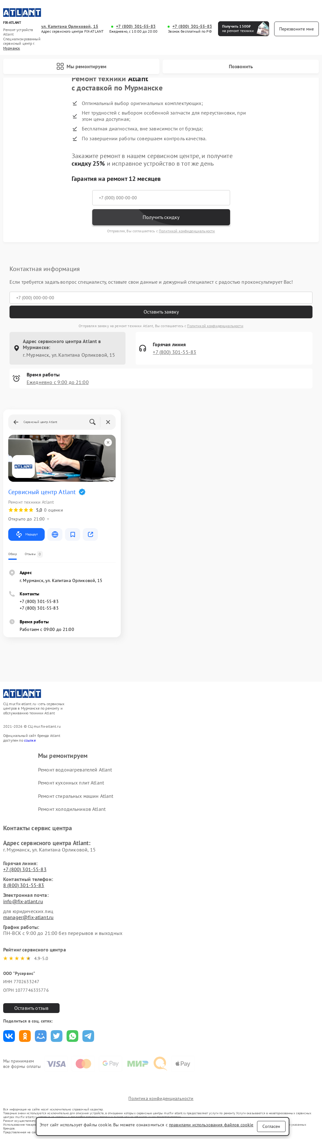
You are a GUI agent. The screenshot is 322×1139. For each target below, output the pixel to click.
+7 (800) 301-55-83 (136, 26)
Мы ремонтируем (81, 66)
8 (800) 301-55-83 (23, 885)
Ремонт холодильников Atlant (72, 809)
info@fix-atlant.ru (23, 901)
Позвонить (241, 66)
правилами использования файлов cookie (211, 1125)
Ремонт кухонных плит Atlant (71, 782)
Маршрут (26, 534)
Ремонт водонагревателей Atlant (75, 769)
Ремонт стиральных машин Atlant (75, 796)
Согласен (271, 1126)
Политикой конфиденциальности (187, 230)
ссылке (30, 740)
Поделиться (9, 1036)
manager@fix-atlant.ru (28, 917)
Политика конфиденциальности (160, 1098)
